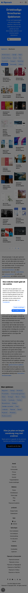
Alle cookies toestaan (18, 310)
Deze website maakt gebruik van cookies (14, 284)
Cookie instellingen (19, 307)
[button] (3, 590)
